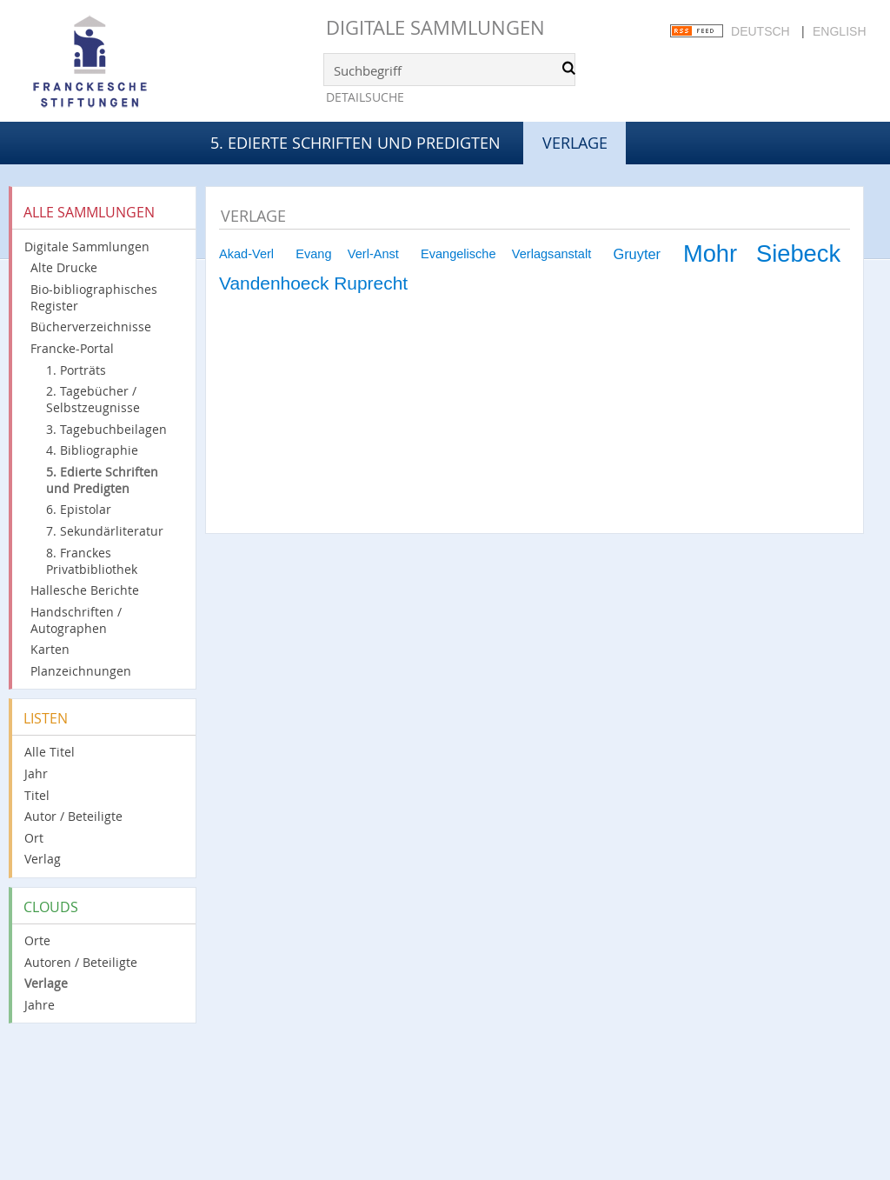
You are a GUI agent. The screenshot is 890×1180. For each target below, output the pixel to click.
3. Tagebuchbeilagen (106, 429)
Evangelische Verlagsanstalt (506, 254)
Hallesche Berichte (84, 590)
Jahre (39, 1005)
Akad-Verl (246, 254)
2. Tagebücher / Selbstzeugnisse (93, 399)
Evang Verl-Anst (347, 254)
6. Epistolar (78, 509)
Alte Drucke (63, 267)
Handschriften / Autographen (76, 620)
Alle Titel (49, 751)
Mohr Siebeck (761, 253)
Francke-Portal (72, 348)
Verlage (46, 983)
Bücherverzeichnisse (90, 326)
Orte (37, 940)
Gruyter (637, 254)
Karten (50, 649)
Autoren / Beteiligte (80, 962)
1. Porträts (76, 370)
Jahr (36, 773)
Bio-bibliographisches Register (93, 297)
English (839, 31)
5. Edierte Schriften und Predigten (355, 142)
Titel (37, 795)
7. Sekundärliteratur (104, 531)
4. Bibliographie (92, 450)
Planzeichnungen (80, 671)
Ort (33, 838)
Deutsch (760, 31)
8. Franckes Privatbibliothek (91, 560)
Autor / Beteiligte (73, 816)
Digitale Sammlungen (435, 27)
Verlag (42, 858)
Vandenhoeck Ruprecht (313, 283)
